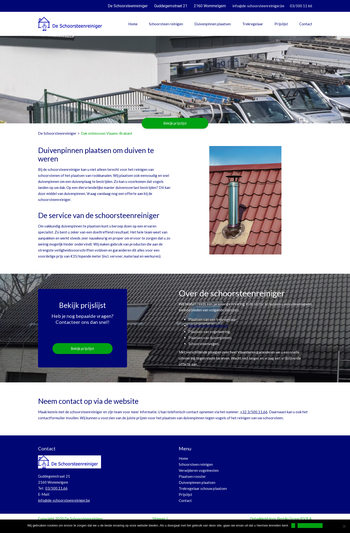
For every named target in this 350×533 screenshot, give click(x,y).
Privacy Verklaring (310, 525)
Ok (293, 525)
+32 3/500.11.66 (253, 412)
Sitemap (159, 518)
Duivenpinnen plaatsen (212, 24)
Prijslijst (281, 24)
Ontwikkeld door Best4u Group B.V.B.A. (281, 518)
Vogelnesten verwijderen (208, 325)
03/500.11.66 (56, 488)
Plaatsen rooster (192, 476)
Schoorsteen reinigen (166, 24)
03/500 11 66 (301, 6)
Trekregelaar (252, 24)
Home (133, 24)
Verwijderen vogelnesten (199, 470)
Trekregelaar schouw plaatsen (203, 488)
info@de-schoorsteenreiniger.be (258, 6)
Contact (305, 24)
